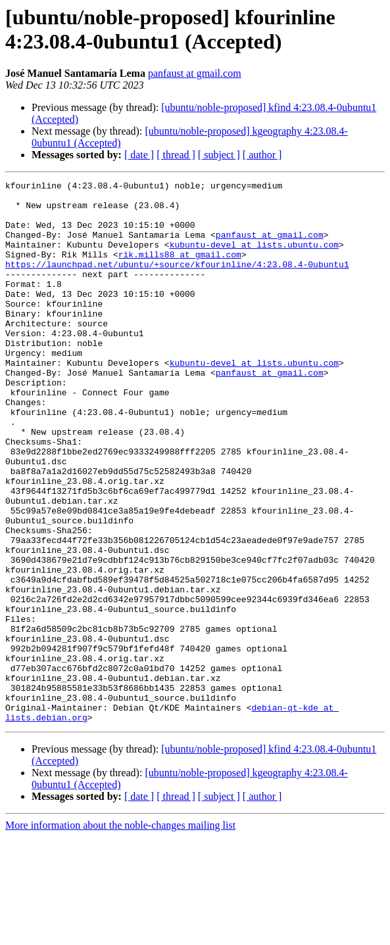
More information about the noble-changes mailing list (120, 933)
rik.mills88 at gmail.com (179, 270)
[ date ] (139, 154)
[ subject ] (219, 154)
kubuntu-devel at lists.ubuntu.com (254, 258)
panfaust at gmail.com (194, 73)
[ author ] (262, 154)
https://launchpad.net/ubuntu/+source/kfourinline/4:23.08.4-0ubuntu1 (177, 282)
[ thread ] (176, 154)
